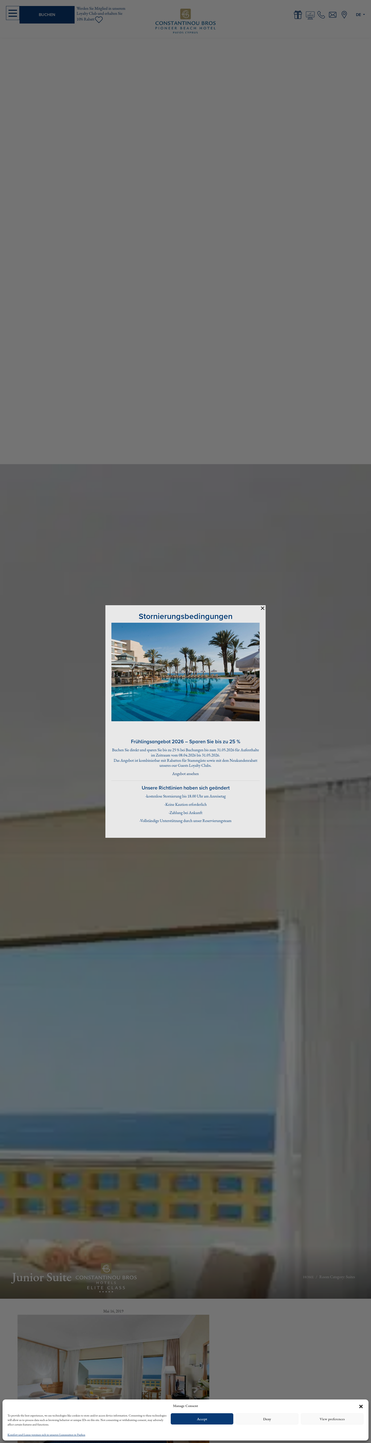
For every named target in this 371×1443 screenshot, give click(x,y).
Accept (202, 1418)
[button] (360, 1405)
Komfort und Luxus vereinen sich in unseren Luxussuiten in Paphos (46, 1435)
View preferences (332, 1418)
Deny (267, 1418)
